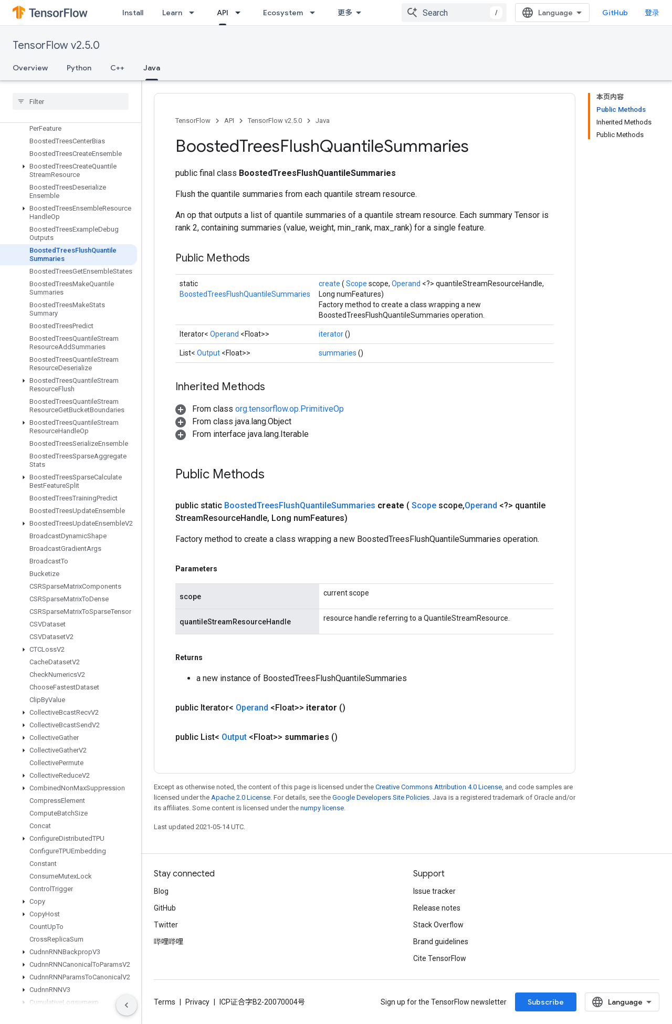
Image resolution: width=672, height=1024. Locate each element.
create (330, 283)
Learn (172, 12)
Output (209, 353)
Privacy (197, 1002)
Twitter (166, 925)
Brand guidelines (440, 941)
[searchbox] (71, 101)
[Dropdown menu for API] (241, 12)
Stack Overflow (438, 925)
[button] (68, 170)
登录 (652, 12)
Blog (161, 891)
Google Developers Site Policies (380, 797)
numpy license (322, 808)
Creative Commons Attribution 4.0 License (438, 787)
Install (132, 12)
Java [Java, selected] (151, 67)
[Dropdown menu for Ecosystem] (315, 12)
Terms (164, 1002)
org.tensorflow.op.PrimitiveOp (289, 409)
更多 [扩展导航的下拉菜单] (345, 12)
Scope (357, 283)
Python (79, 67)
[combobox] (454, 12)
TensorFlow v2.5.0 (56, 45)
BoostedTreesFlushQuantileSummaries (245, 294)
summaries (338, 353)
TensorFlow (193, 120)
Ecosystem (283, 12)
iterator (332, 334)
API (229, 120)
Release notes (436, 908)
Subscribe (546, 1002)
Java (323, 120)
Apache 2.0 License (240, 797)
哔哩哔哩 (168, 941)
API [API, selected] (222, 12)
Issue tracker (434, 891)
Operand (407, 283)
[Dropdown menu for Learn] (194, 12)
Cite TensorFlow (439, 958)
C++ (117, 67)
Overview (30, 67)
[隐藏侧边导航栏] (126, 1005)
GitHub (615, 12)
